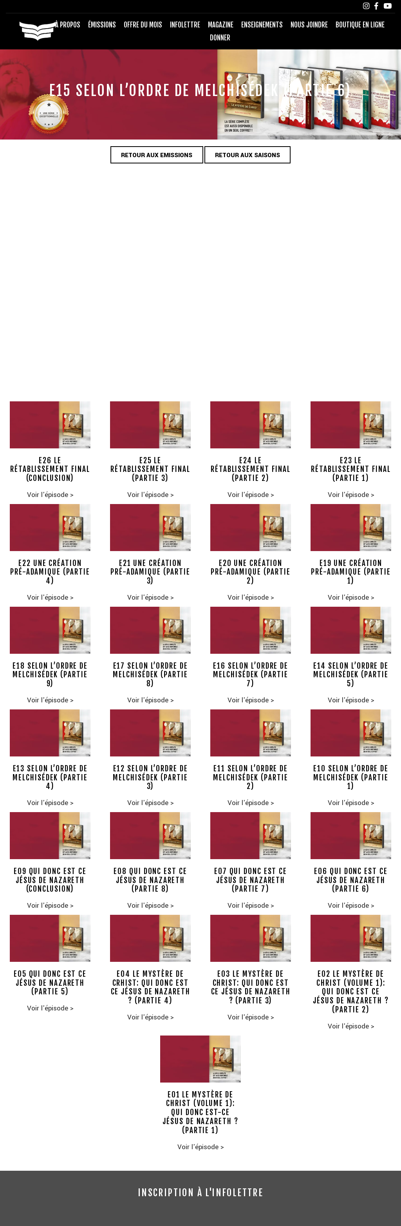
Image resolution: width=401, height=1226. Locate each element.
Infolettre (185, 25)
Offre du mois (143, 25)
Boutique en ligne (360, 25)
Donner (220, 38)
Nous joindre (309, 25)
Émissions (102, 25)
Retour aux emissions (157, 155)
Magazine (220, 25)
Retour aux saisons (248, 155)
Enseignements (262, 25)
